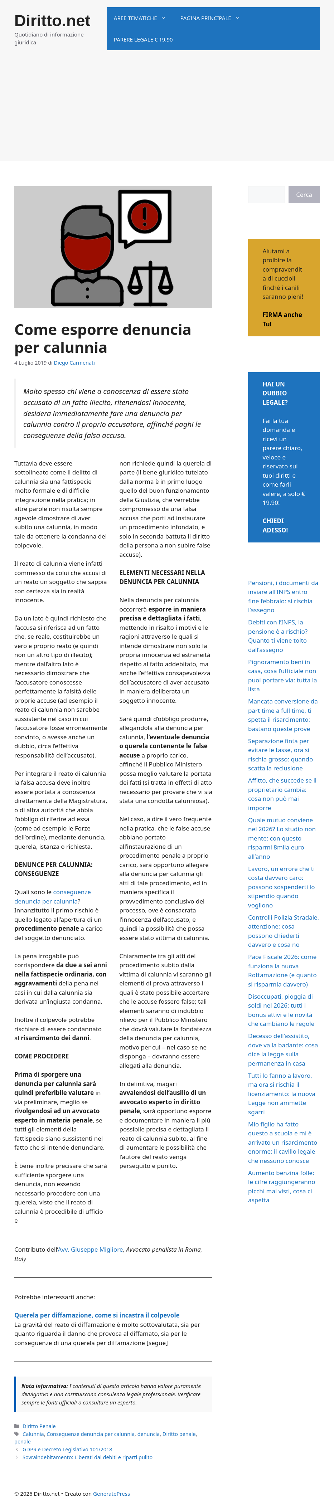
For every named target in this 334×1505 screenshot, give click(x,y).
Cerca (304, 194)
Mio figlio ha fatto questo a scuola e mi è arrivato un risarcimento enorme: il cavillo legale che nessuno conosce (282, 1142)
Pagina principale (213, 18)
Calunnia (33, 1434)
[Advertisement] (167, 111)
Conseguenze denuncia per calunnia (91, 1434)
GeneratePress (111, 1493)
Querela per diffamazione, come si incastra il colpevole (97, 1315)
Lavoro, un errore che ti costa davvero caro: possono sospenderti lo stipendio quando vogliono (281, 886)
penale (22, 1441)
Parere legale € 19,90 (143, 39)
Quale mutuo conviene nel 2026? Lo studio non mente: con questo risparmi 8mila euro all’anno (282, 838)
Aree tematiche (143, 18)
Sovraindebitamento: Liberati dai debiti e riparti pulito (88, 1457)
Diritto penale (179, 1434)
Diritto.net (52, 20)
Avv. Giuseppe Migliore (90, 1249)
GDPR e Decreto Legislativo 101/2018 (67, 1449)
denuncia (148, 1434)
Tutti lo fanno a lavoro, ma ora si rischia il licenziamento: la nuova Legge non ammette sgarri (281, 1093)
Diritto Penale (39, 1426)
